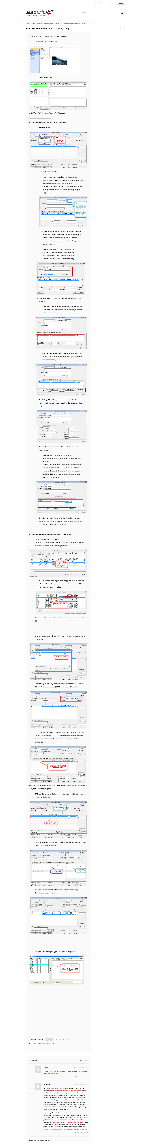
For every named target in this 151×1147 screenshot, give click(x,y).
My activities (97, 3)
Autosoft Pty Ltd (30, 23)
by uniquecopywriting (65, 1090)
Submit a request (109, 3)
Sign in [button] (121, 3)
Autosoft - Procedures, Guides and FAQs (48, 23)
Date (80, 1060)
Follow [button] (122, 28)
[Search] (101, 13)
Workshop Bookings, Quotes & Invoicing (73, 23)
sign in (36, 1140)
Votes (86, 1060)
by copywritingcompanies (66, 1122)
